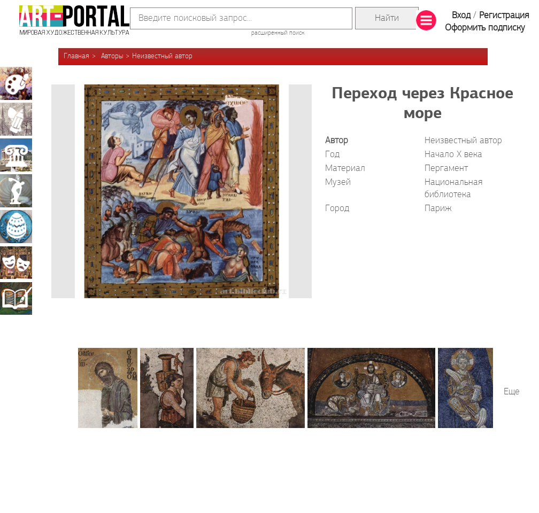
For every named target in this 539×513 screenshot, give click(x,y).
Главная (76, 56)
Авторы (112, 56)
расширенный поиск (277, 33)
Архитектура (16, 155)
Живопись (16, 83)
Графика (16, 119)
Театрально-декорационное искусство (16, 262)
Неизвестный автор (162, 56)
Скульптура (16, 190)
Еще (512, 392)
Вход (461, 16)
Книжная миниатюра (16, 298)
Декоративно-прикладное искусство (16, 226)
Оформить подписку (485, 28)
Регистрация (504, 16)
